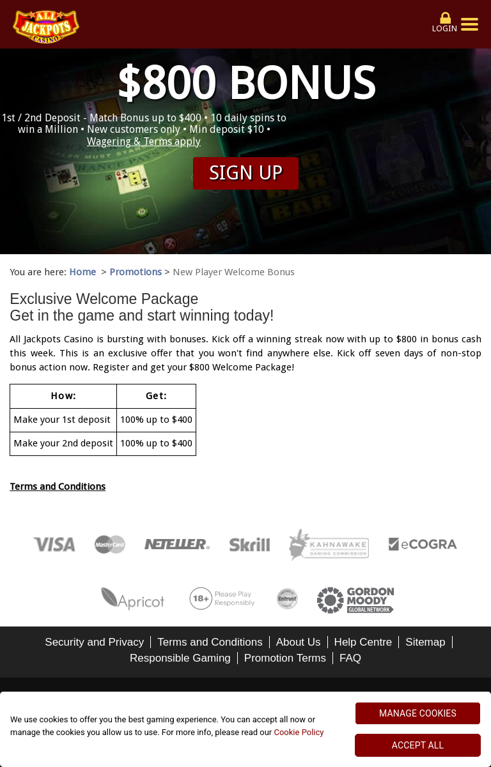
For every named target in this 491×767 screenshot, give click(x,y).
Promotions (135, 272)
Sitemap (425, 642)
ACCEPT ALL (418, 745)
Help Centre (363, 642)
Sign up (246, 173)
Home (82, 272)
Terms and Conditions (57, 486)
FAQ (350, 658)
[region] (245, 729)
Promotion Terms (285, 658)
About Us (298, 642)
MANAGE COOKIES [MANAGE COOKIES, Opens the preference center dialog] (417, 713)
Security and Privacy (94, 642)
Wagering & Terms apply (144, 141)
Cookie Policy (298, 732)
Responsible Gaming (180, 658)
